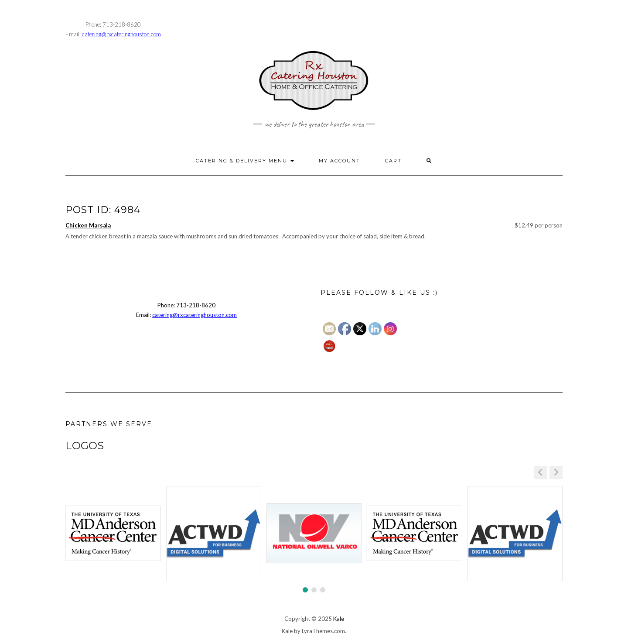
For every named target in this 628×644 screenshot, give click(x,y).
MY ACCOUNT (339, 161)
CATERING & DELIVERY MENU (245, 161)
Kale (338, 618)
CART (393, 161)
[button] (556, 472)
